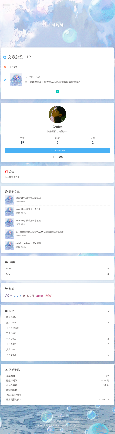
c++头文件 (28, 295)
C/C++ (17, 295)
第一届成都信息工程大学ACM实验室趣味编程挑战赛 (53, 81)
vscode (39, 295)
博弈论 (48, 295)
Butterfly (66, 421)
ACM (9, 295)
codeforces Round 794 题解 (28, 243)
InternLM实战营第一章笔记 (28, 220)
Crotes (6, 3)
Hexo (52, 421)
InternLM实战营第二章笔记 (28, 198)
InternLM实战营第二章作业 (28, 209)
